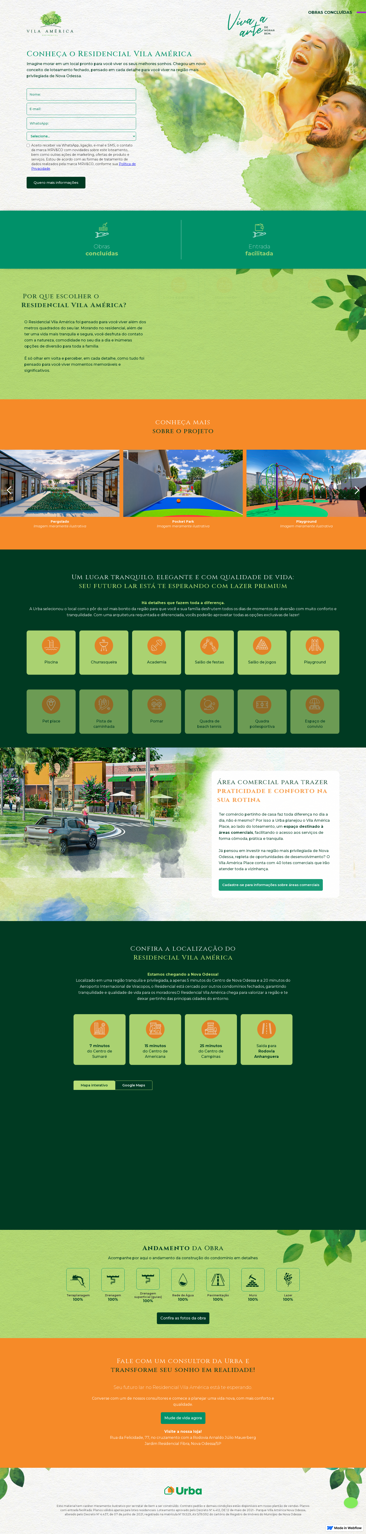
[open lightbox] (60, 483)
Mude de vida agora (183, 1418)
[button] (9, 490)
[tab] (94, 1085)
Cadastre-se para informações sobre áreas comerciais (270, 885)
